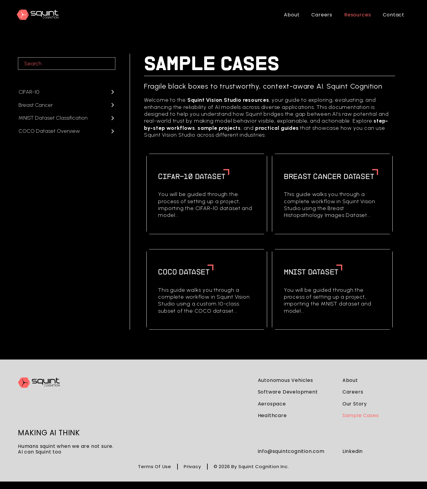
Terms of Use (154, 466)
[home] (38, 15)
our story (354, 404)
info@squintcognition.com (291, 451)
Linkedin (352, 451)
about (350, 380)
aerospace (272, 404)
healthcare (272, 415)
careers (352, 392)
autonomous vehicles (285, 380)
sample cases (360, 415)
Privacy (192, 466)
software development (288, 392)
